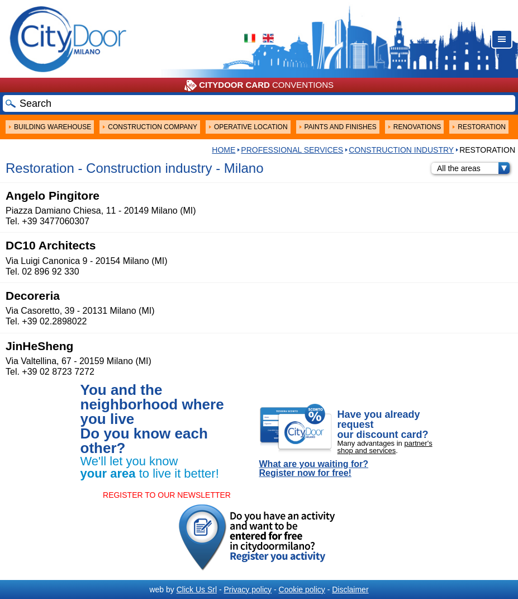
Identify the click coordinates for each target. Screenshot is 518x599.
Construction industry (401, 149)
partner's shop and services (385, 447)
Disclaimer (350, 589)
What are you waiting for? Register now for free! (314, 469)
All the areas (473, 168)
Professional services (292, 149)
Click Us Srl (197, 589)
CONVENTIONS (259, 85)
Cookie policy (302, 589)
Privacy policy (248, 589)
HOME (223, 149)
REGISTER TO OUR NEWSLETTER (167, 495)
